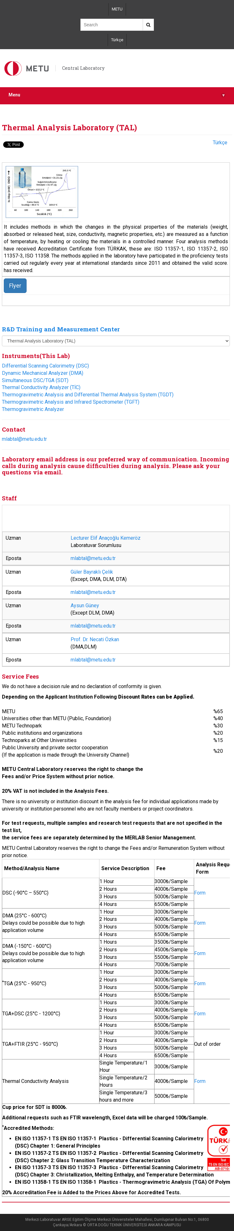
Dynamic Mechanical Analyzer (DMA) (42, 373)
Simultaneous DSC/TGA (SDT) (35, 380)
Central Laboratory (83, 68)
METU (117, 9)
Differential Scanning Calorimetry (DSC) (45, 366)
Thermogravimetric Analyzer (33, 409)
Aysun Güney (85, 605)
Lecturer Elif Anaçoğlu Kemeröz (106, 538)
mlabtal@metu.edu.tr (24, 439)
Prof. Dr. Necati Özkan (95, 639)
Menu (117, 95)
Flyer (15, 285)
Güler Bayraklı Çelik (92, 572)
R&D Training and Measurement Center (61, 329)
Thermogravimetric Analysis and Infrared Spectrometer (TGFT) (70, 402)
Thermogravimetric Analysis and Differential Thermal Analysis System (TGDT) (88, 395)
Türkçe (117, 39)
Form (200, 893)
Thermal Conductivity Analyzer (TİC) (41, 387)
